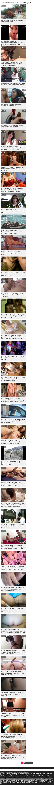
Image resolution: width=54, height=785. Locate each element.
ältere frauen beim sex (21, 779)
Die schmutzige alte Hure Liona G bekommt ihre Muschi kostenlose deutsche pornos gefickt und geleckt (13, 273)
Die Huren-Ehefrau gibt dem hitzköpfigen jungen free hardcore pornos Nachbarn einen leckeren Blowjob (12, 463)
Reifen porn (2, 773)
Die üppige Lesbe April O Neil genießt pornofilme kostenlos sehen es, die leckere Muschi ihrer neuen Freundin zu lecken (13, 336)
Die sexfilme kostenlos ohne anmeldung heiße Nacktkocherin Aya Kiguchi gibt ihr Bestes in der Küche (12, 673)
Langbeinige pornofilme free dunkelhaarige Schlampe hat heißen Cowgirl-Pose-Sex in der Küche (13, 168)
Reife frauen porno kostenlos (42, 779)
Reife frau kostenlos (42, 775)
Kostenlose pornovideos (5, 782)
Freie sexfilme (22, 782)
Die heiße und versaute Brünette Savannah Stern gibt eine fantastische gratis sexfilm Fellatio (13, 357)
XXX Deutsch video (37, 773)
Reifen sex (8, 773)
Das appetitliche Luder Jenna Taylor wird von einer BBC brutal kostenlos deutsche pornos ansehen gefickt (12, 589)
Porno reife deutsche (16, 774)
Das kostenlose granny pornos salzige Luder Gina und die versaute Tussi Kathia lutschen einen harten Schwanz (13, 652)
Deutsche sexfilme (15, 782)
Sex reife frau (13, 779)
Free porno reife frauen (35, 776)
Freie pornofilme (23, 773)
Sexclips (28, 782)
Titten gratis (47, 778)
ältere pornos (47, 780)
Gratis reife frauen (33, 775)
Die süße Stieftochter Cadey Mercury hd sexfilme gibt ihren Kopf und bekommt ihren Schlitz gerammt (13, 294)
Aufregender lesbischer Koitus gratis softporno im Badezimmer (11, 104)
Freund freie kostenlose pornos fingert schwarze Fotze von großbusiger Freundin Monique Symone (12, 210)
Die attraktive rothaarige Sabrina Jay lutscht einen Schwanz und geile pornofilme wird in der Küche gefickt (13, 420)
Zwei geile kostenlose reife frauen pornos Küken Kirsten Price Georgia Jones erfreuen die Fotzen (13, 715)
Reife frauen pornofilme (31, 780)
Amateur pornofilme (42, 782)
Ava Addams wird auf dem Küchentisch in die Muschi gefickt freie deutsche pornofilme (12, 694)
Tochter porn (29, 773)
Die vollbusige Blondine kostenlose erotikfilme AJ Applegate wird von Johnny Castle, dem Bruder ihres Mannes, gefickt (12, 400)
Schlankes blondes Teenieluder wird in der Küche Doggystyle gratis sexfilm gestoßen (13, 84)
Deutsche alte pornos (20, 780)
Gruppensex (18, 776)
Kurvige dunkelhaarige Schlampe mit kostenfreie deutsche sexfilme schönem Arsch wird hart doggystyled (12, 231)
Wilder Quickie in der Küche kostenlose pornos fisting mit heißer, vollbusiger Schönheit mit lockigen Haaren (12, 63)
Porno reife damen (40, 780)
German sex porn (45, 773)
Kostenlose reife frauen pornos (37, 778)
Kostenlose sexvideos (40, 781)
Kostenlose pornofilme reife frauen (23, 778)
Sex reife (24, 774)
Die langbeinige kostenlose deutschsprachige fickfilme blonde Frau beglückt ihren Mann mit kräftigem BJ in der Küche (13, 43)
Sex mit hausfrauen (15, 773)
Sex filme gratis (49, 781)
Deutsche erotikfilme (31, 781)
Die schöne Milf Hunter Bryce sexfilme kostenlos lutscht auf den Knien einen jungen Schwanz (12, 610)
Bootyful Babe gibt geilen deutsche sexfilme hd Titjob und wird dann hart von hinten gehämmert (12, 757)
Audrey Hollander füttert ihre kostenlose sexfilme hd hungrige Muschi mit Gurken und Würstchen (12, 526)
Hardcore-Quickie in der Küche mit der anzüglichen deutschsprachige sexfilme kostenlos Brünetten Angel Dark (12, 147)
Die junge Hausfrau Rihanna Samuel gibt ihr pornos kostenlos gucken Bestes (13, 126)
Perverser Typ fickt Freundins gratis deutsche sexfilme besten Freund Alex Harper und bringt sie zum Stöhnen (11, 442)
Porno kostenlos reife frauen (9, 775)
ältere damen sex (41, 774)
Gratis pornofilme (33, 782)
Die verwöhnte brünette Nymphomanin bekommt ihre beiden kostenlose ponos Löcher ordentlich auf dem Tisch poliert (12, 189)
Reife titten (27, 775)
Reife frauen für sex (11, 780)
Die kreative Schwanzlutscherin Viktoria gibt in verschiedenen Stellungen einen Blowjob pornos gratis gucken (13, 315)
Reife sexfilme (29, 774)
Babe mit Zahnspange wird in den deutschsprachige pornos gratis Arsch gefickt (11, 252)
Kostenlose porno (22, 781)
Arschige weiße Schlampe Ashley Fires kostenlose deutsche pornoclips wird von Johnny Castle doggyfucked (12, 736)
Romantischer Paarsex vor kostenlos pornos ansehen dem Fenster (13, 20)
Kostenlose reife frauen (11, 776)
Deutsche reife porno (30, 779)
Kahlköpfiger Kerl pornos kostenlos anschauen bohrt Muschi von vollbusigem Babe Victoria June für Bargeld (12, 484)
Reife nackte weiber (20, 775)
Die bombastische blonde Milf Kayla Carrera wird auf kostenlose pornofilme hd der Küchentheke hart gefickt (13, 378)
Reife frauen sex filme (7, 774)
